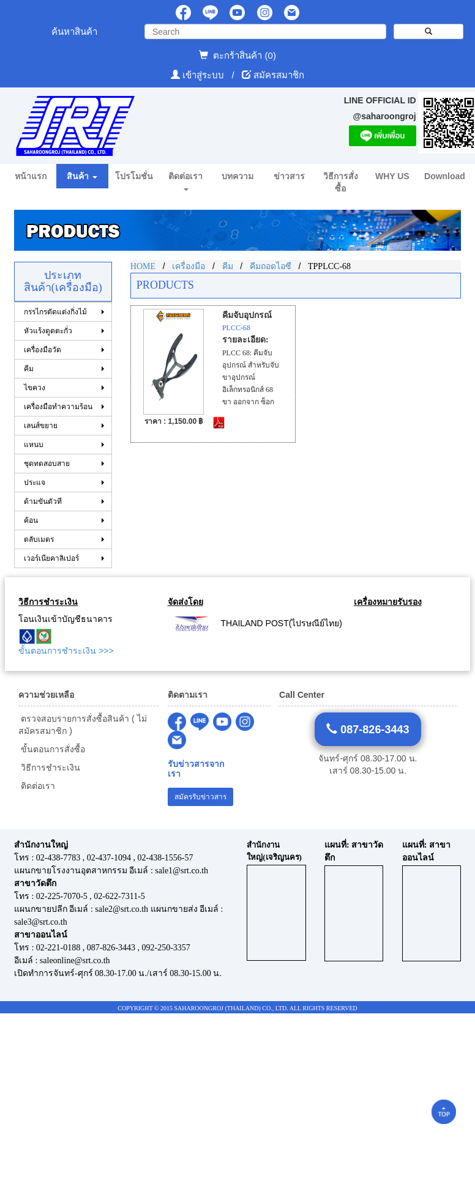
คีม (29, 368)
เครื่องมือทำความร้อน (58, 406)
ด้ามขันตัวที (43, 501)
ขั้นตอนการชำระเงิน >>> (65, 651)
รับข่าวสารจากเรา (196, 769)
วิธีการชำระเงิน (49, 767)
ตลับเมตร (39, 539)
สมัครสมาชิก (278, 75)
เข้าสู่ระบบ (204, 75)
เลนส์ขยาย (41, 425)
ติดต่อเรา (36, 786)
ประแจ (34, 482)
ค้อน (31, 520)
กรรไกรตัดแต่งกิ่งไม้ (55, 312)
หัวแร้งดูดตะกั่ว (48, 331)
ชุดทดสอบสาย (47, 463)
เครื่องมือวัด (42, 350)
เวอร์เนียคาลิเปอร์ (51, 558)
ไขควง (34, 387)
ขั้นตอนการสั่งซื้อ (51, 749)
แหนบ (33, 444)
